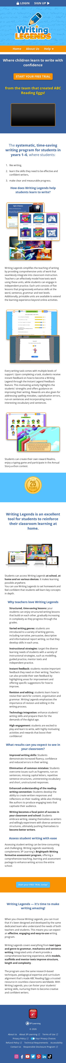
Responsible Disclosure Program (40, 1046)
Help (48, 49)
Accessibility (56, 1042)
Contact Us (16, 1046)
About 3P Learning (29, 1034)
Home (17, 49)
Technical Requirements (36, 1042)
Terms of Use (50, 1034)
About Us (32, 49)
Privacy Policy (20, 1038)
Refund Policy (14, 1042)
